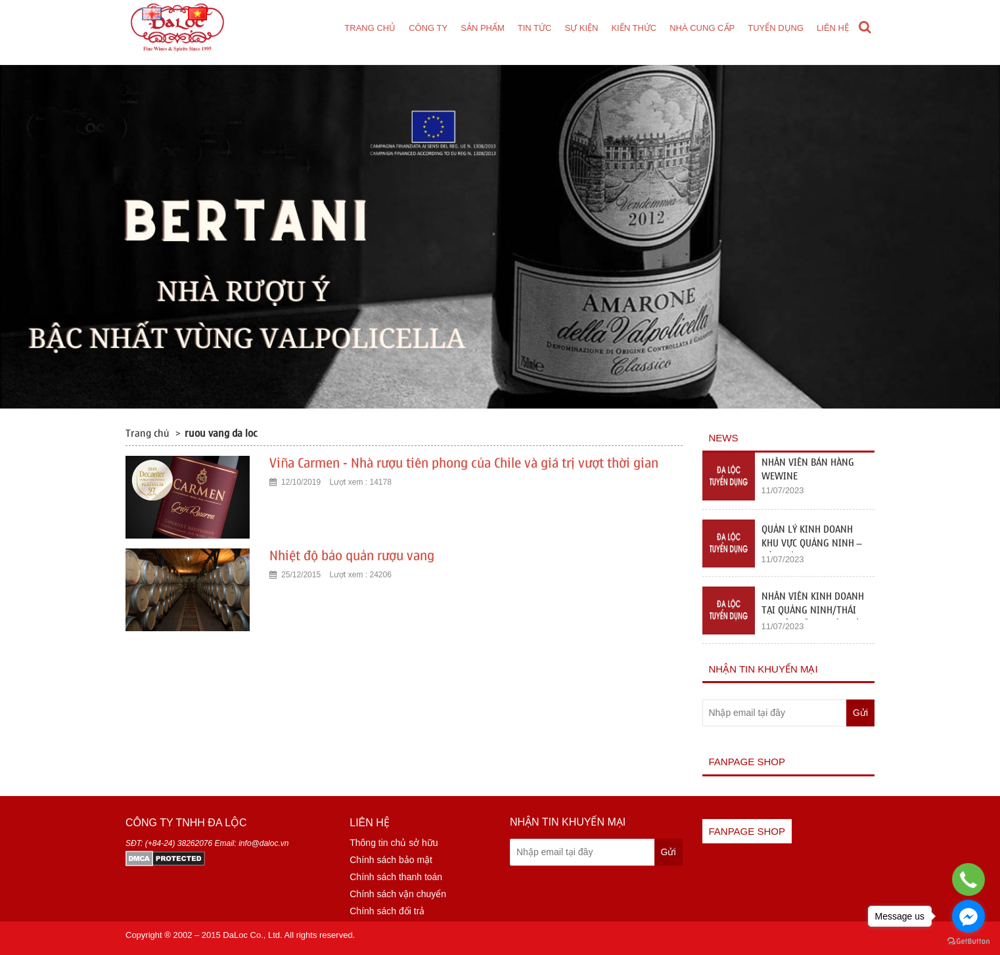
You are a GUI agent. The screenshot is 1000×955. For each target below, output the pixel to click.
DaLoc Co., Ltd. (252, 935)
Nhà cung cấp (702, 28)
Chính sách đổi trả (387, 911)
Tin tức (535, 28)
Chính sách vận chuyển (398, 894)
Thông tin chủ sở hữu (394, 842)
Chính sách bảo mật (391, 860)
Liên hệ (833, 28)
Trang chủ (370, 28)
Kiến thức (633, 28)
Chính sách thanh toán (396, 877)
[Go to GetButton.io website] (968, 941)
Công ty (428, 28)
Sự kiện (581, 28)
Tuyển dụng (776, 28)
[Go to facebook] (968, 916)
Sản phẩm (483, 28)
